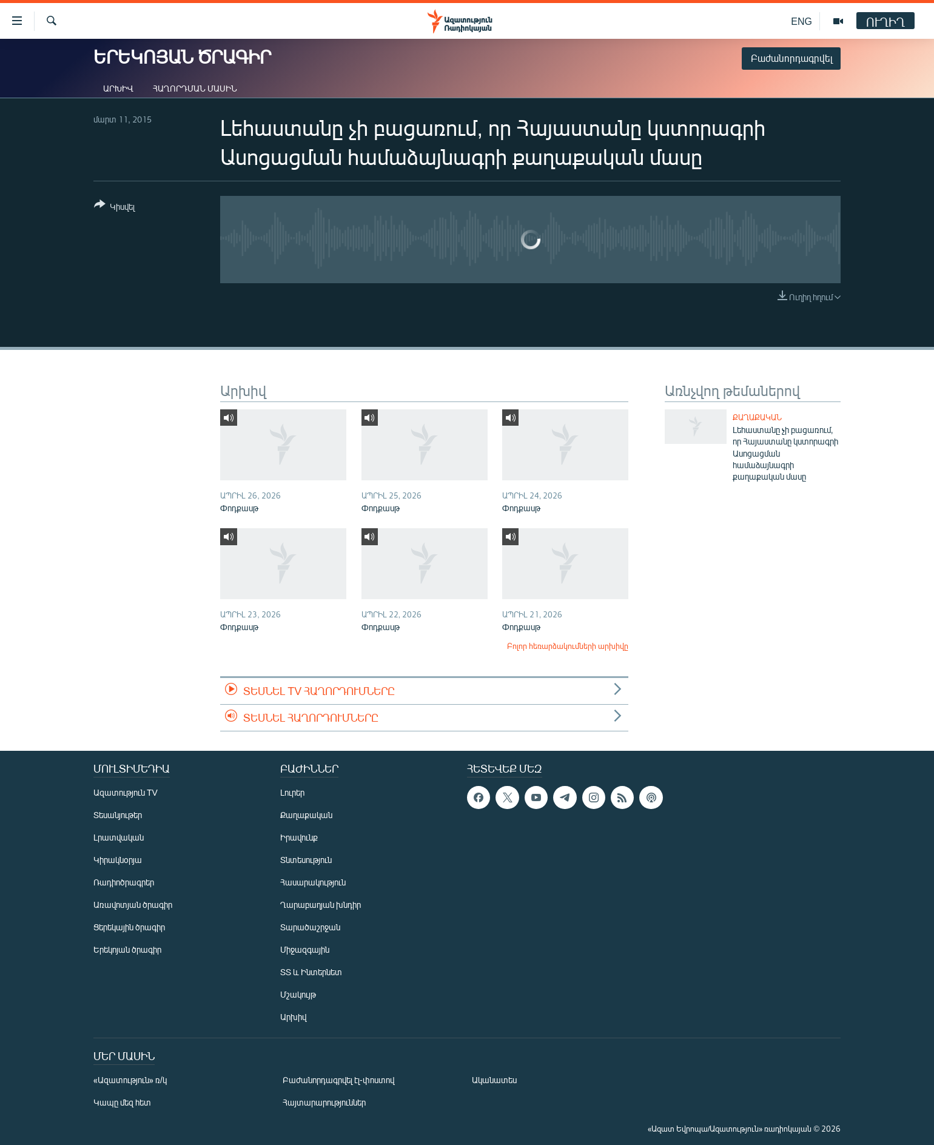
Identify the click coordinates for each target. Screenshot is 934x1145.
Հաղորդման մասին (195, 88)
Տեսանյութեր (117, 815)
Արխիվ (118, 88)
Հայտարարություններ (324, 1102)
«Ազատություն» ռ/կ (130, 1080)
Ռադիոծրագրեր (123, 882)
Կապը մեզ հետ (122, 1102)
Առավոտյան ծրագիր (132, 904)
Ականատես (494, 1080)
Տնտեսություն (306, 860)
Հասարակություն (313, 882)
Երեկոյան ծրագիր (127, 949)
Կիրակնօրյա (117, 860)
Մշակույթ (298, 994)
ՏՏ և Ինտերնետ (311, 972)
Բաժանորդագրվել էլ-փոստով (338, 1080)
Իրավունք (299, 837)
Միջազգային (304, 949)
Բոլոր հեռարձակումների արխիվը (567, 646)
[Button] (114, 208)
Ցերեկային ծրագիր (129, 927)
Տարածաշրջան (310, 927)
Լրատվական (118, 837)
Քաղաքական (757, 417)
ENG (801, 21)
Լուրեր (292, 792)
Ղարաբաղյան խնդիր (320, 904)
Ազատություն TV (125, 792)
